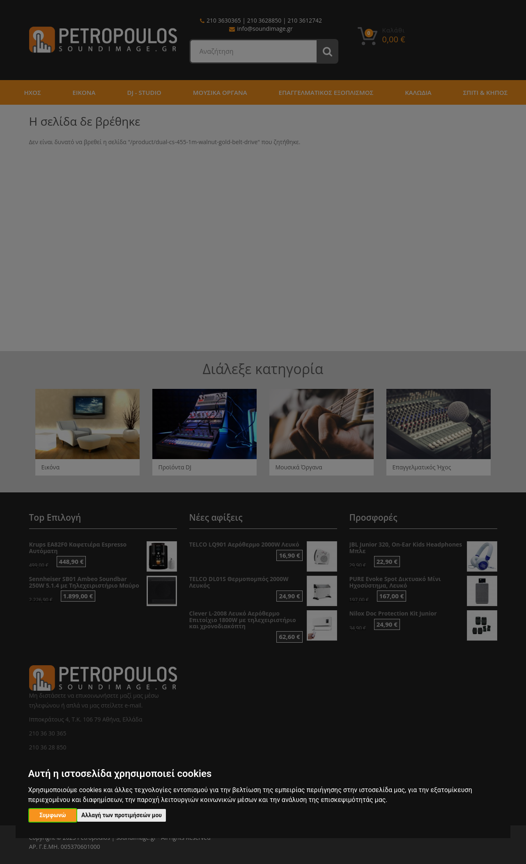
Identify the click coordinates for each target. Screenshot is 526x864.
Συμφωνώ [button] (52, 815)
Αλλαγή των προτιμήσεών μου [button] (121, 815)
